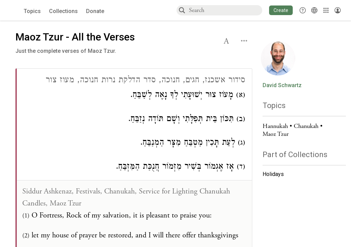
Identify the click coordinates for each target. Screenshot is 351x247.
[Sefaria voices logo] (13, 10)
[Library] (326, 10)
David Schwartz (282, 85)
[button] (281, 10)
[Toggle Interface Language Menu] (314, 10)
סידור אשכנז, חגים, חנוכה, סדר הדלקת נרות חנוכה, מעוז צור (145, 80)
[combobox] (225, 10)
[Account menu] (338, 10)
